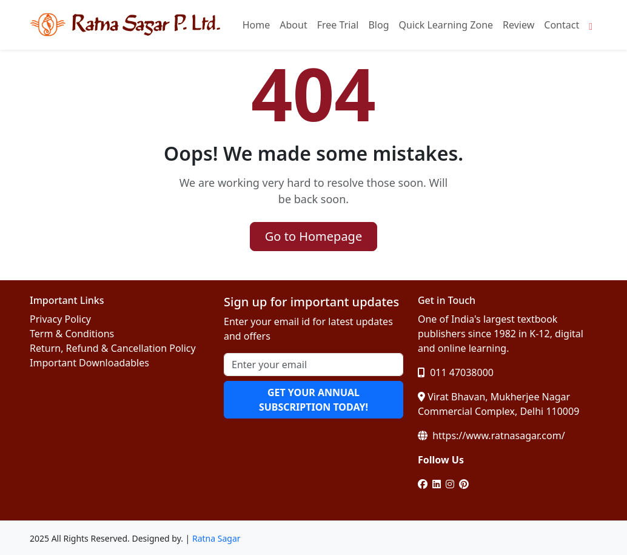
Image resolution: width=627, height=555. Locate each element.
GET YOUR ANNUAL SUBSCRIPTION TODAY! (313, 400)
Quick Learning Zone (446, 25)
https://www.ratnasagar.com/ (491, 435)
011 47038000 (456, 372)
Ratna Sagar (216, 538)
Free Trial (338, 25)
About (293, 25)
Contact (561, 25)
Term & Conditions (72, 333)
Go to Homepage (313, 236)
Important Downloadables (89, 362)
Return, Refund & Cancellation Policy (113, 348)
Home (256, 25)
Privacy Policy (60, 319)
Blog (378, 25)
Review (518, 25)
